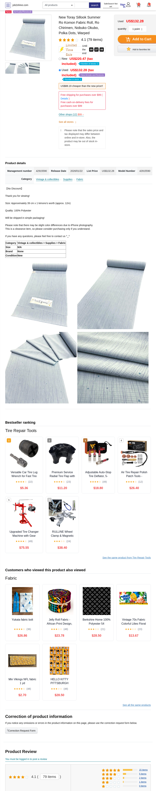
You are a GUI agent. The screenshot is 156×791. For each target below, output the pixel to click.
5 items (142, 774)
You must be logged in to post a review (26, 759)
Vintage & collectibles (47, 179)
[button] (149, 4)
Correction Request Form (21, 730)
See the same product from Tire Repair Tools (126, 557)
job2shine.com (20, 5)
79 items (49, 777)
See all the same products (137, 705)
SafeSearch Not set (111, 5)
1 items (142, 782)
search (94, 5)
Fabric (79, 179)
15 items (143, 769)
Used (83, 74)
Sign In (122, 5)
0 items (142, 786)
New (80, 61)
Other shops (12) (71, 114)
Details (64, 98)
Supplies (67, 179)
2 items (142, 778)
